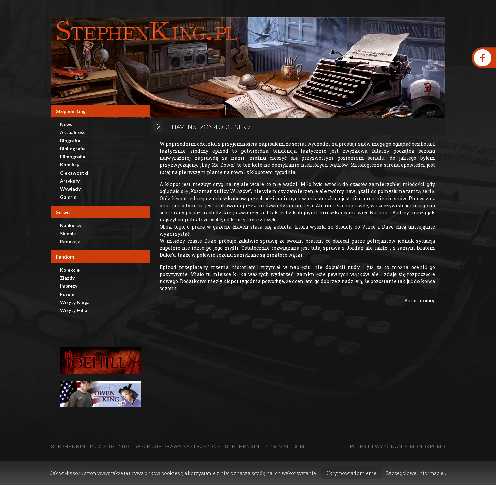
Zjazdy (67, 278)
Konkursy (70, 225)
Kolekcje (70, 270)
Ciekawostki (74, 173)
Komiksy (69, 165)
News (66, 124)
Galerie (68, 197)
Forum (67, 294)
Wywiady (70, 189)
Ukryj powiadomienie (351, 473)
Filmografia (72, 156)
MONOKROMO (427, 446)
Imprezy (69, 286)
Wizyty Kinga (75, 302)
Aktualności (73, 132)
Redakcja (70, 241)
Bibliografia (73, 148)
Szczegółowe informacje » (416, 473)
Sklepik (68, 233)
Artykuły (70, 181)
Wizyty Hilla (73, 310)
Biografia (70, 140)
